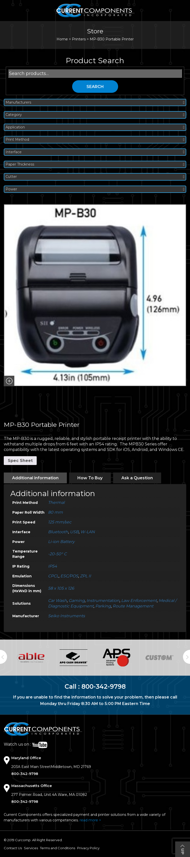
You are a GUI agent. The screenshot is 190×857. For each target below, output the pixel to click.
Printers (79, 39)
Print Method (95, 139)
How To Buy (90, 478)
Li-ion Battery (61, 541)
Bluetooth (58, 531)
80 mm (55, 512)
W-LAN (87, 531)
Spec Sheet (20, 460)
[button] (9, 381)
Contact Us (13, 848)
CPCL (53, 576)
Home (62, 39)
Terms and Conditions (57, 848)
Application (95, 127)
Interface (95, 152)
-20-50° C (57, 554)
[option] (30, 657)
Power (95, 189)
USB (74, 531)
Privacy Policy (88, 848)
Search (95, 86)
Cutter (95, 177)
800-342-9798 (103, 686)
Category (95, 115)
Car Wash (57, 600)
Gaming (77, 600)
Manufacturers (95, 102)
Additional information (35, 478)
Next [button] (186, 657)
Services (31, 848)
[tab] (35, 478)
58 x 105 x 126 (61, 588)
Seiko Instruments (66, 615)
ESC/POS (69, 576)
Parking (103, 606)
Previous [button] (3, 657)
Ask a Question (137, 478)
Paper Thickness (95, 164)
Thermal (56, 502)
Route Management (133, 606)
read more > (90, 820)
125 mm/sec (59, 522)
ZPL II (85, 576)
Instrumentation (102, 600)
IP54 (52, 566)
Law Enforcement (139, 600)
